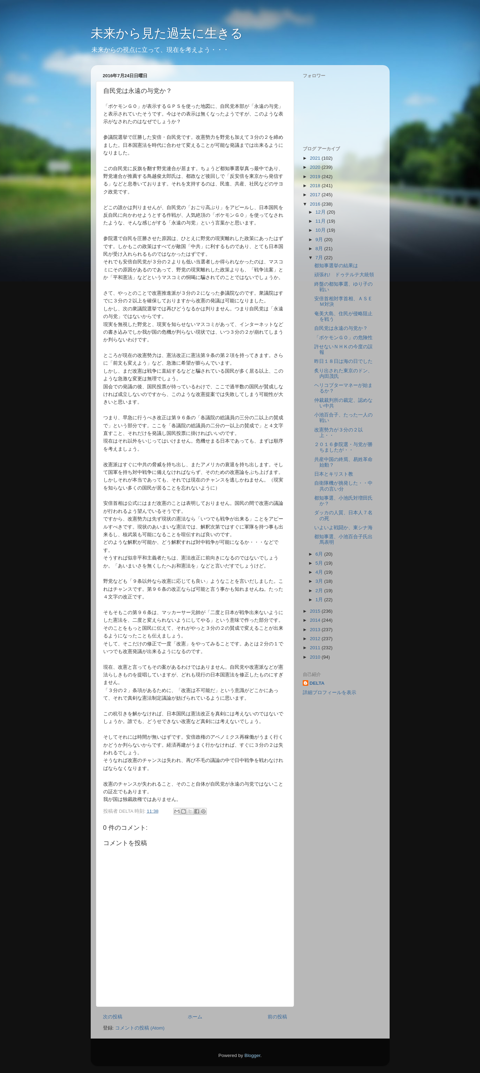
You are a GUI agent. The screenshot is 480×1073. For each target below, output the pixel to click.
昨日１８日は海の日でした (343, 361)
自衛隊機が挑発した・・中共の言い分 (343, 485)
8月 (320, 248)
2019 (316, 176)
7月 (320, 257)
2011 (316, 647)
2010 (316, 657)
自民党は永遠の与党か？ (341, 328)
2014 (316, 620)
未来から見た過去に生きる (167, 33)
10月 (321, 230)
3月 (320, 581)
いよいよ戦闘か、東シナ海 (343, 527)
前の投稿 (277, 1016)
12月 (321, 212)
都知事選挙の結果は (336, 265)
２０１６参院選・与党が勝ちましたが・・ (343, 447)
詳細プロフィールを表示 (329, 692)
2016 (316, 204)
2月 (320, 590)
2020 (316, 167)
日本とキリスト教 (333, 474)
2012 (316, 638)
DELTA (317, 683)
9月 (320, 239)
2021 (316, 158)
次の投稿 (112, 1016)
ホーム (195, 1016)
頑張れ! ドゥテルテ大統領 (344, 274)
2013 (316, 629)
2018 (316, 185)
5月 (320, 563)
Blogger (252, 1055)
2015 (316, 611)
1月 (320, 599)
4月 (320, 572)
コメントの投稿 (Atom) (139, 1028)
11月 (321, 221)
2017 (316, 194)
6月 (320, 554)
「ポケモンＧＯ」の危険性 (343, 337)
